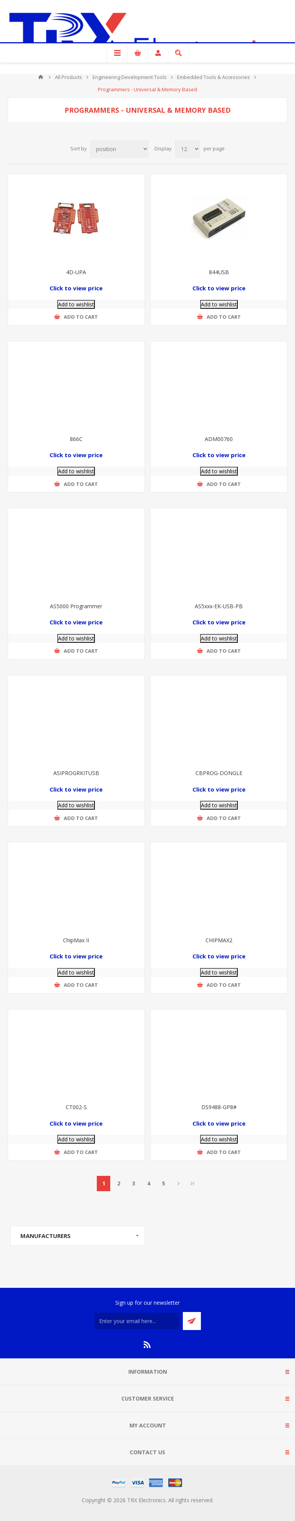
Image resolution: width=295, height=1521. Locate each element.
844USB (219, 272)
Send (192, 1321)
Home (41, 77)
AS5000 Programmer (76, 606)
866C (76, 439)
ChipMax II (76, 940)
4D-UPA (76, 272)
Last (192, 1183)
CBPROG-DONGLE (219, 773)
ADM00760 (219, 439)
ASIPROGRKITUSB (76, 773)
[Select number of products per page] (187, 149)
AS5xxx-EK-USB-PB (219, 606)
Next (178, 1183)
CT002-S (76, 1107)
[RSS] (147, 1344)
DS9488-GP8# (219, 1107)
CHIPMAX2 (219, 940)
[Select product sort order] (119, 149)
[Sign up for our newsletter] (136, 1321)
